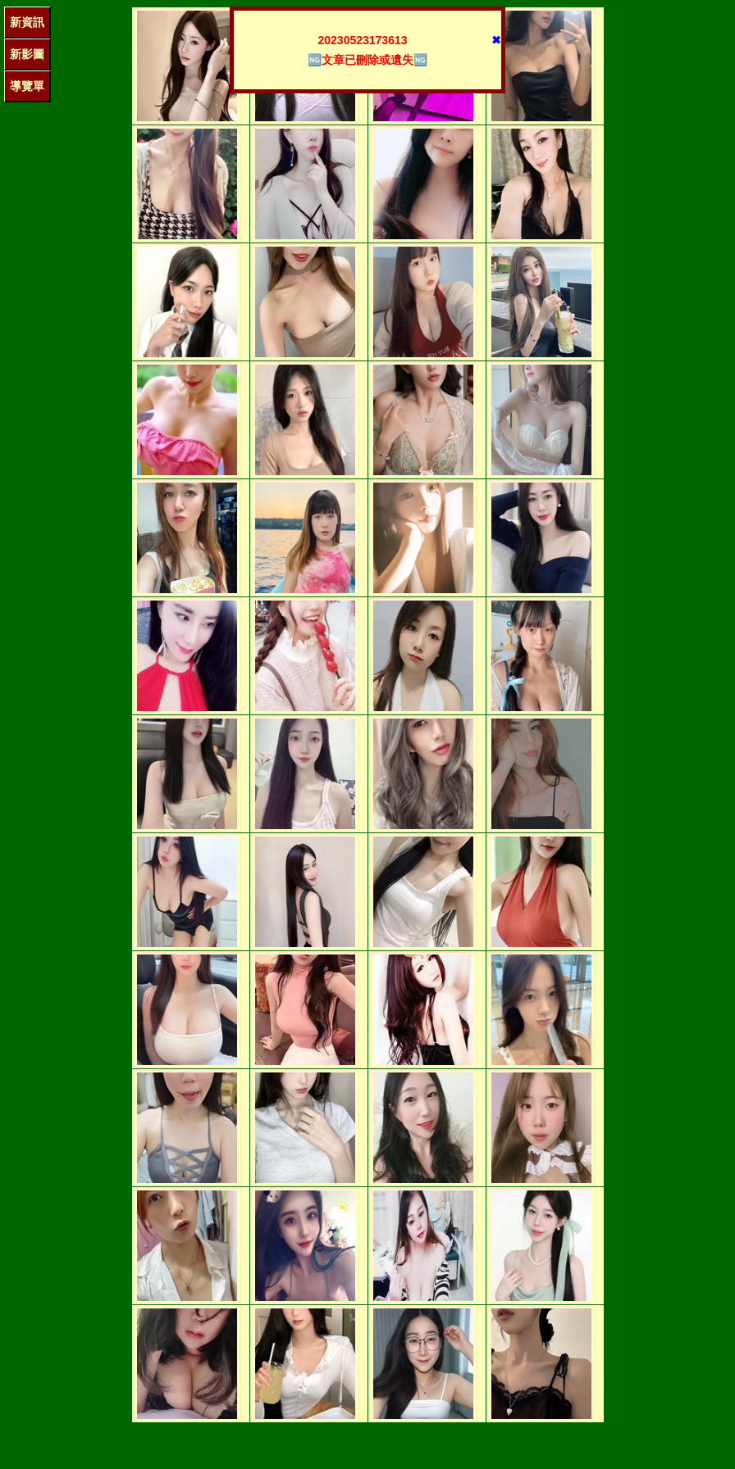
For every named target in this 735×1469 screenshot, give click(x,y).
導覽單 (27, 86)
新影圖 (27, 54)
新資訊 (27, 22)
